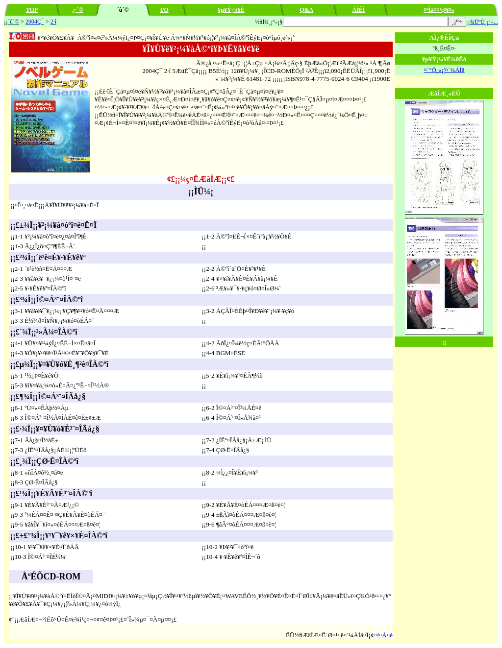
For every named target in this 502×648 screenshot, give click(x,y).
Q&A (306, 9)
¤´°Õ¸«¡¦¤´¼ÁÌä (444, 69)
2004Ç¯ (34, 21)
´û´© (13, 21)
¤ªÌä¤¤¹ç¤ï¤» (439, 9)
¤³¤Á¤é (383, 635)
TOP (32, 9)
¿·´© (77, 9)
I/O (164, 9)
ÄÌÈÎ (358, 9)
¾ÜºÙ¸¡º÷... (484, 22)
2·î (53, 21)
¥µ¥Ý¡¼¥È (231, 9)
